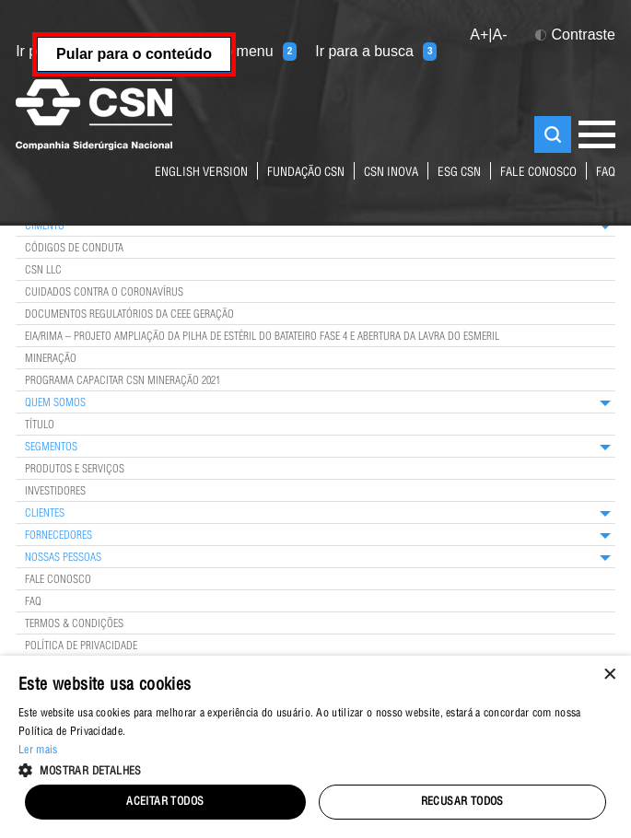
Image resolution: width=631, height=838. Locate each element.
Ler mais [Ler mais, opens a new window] (37, 750)
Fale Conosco (58, 580)
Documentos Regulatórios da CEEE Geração (129, 314)
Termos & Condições (74, 624)
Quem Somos (55, 403)
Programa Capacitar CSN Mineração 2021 (122, 381)
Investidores (55, 491)
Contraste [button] (575, 35)
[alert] (315, 747)
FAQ (33, 602)
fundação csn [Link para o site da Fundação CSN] (306, 174)
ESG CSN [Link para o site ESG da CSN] (459, 174)
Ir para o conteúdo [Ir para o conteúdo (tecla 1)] (87, 51)
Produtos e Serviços (74, 469)
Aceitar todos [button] (165, 802)
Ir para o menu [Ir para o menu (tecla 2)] (238, 51)
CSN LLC (43, 270)
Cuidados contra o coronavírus (104, 292)
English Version (201, 174)
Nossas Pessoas (63, 558)
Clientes (44, 513)
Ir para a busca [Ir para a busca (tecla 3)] (376, 51)
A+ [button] (479, 34)
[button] (315, 769)
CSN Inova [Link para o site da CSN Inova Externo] (391, 174)
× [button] (610, 675)
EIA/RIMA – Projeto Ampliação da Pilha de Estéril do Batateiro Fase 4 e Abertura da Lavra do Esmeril (262, 337)
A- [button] (500, 34)
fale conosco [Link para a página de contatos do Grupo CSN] (538, 174)
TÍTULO (39, 425)
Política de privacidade (81, 646)
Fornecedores (58, 535)
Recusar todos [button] (462, 802)
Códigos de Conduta (74, 248)
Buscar (552, 134)
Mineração (50, 359)
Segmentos (51, 447)
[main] (315, 339)
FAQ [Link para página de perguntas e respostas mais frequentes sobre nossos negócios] (605, 174)
